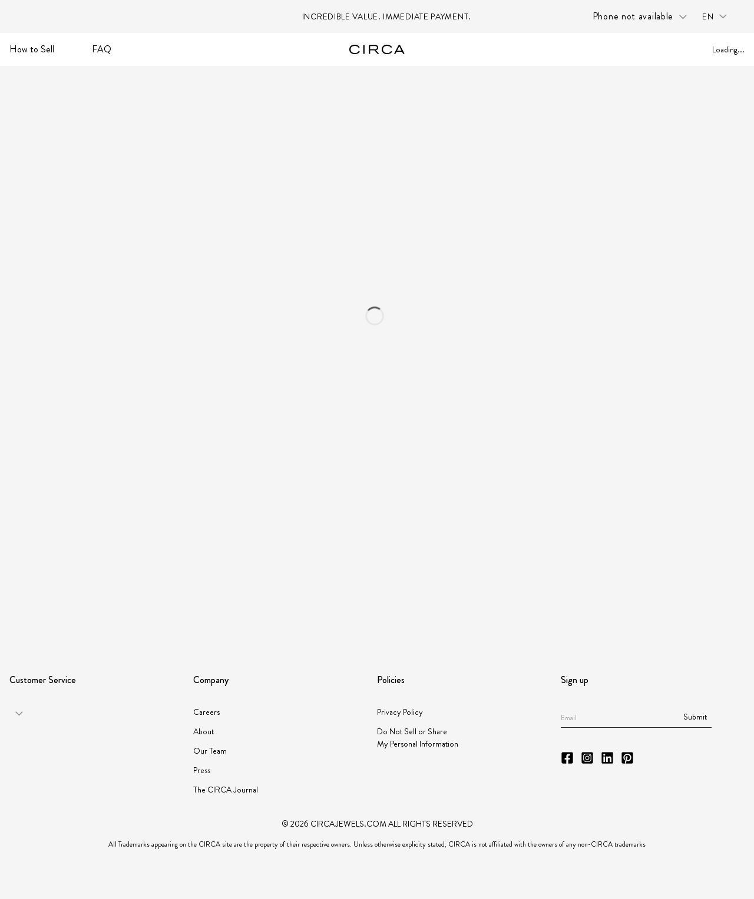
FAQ (101, 49)
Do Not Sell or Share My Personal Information (417, 737)
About (203, 731)
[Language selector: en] (718, 17)
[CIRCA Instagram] (587, 757)
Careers (206, 712)
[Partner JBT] (321, 603)
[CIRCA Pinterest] (627, 757)
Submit (695, 716)
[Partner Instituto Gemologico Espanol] (414, 603)
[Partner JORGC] (502, 603)
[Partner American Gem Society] (195, 603)
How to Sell (31, 49)
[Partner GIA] (61, 603)
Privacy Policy (400, 712)
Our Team (210, 751)
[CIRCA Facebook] (567, 757)
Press (201, 770)
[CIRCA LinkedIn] (607, 757)
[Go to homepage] (377, 49)
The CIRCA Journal (225, 789)
